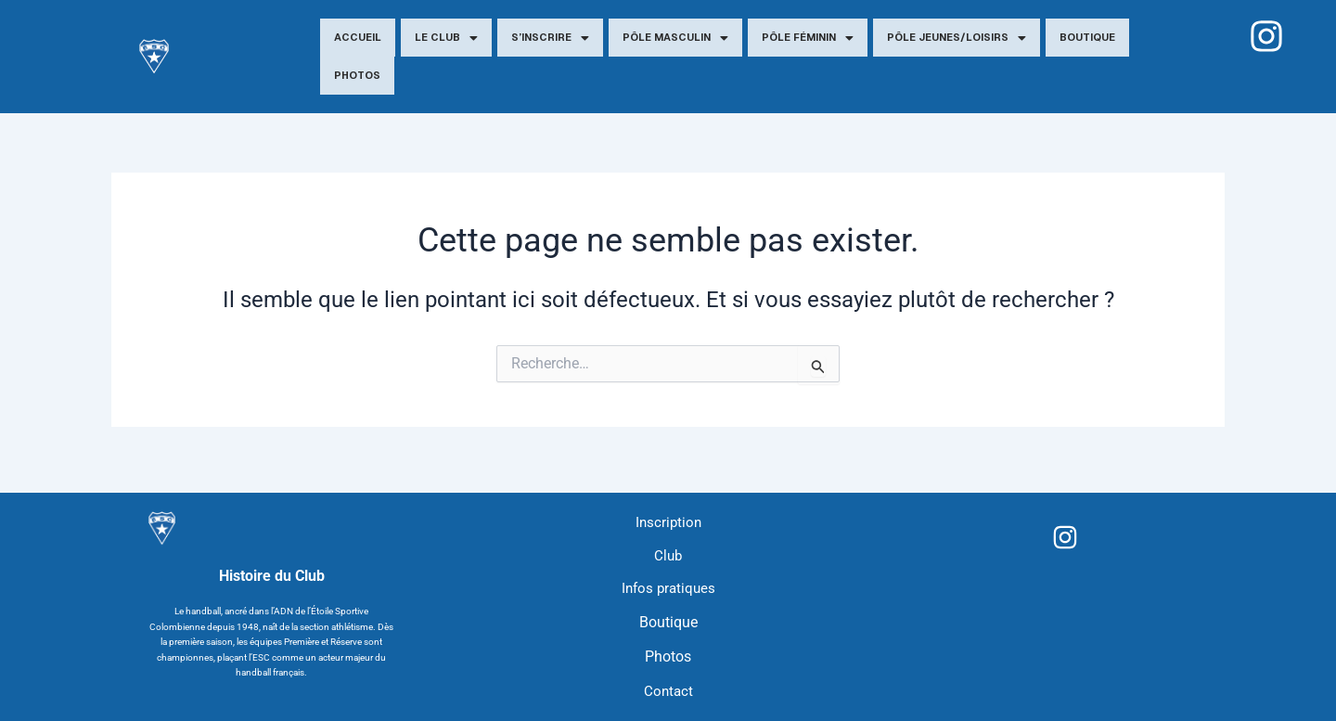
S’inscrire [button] (550, 38)
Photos (357, 75)
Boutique (1087, 37)
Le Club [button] (446, 38)
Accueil (357, 37)
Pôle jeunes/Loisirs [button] (956, 38)
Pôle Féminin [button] (808, 38)
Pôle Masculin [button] (675, 38)
